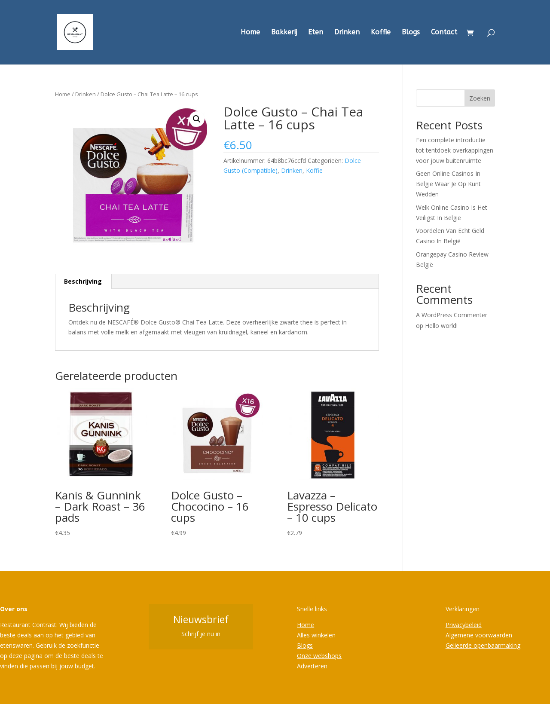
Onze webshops (319, 656)
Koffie (381, 32)
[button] (197, 119)
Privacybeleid (464, 625)
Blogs (411, 32)
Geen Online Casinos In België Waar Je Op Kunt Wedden (448, 183)
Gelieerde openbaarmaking (483, 645)
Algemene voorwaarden (479, 635)
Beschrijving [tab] (83, 281)
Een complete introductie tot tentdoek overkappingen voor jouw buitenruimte (454, 150)
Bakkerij (284, 32)
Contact (444, 32)
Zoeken (479, 98)
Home (250, 32)
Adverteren (312, 666)
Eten (315, 32)
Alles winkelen (316, 635)
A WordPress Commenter (451, 315)
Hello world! (441, 325)
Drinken (347, 32)
